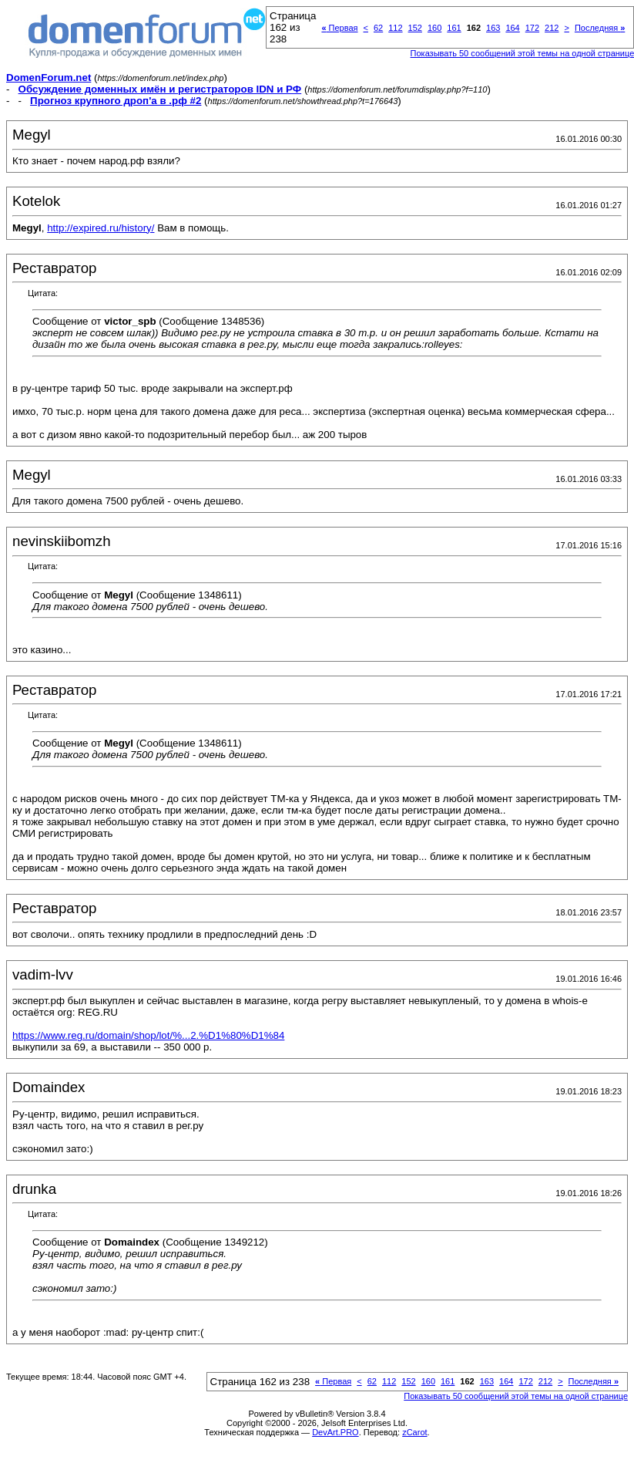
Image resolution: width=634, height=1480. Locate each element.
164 (512, 27)
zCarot (414, 1432)
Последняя (600, 27)
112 (395, 27)
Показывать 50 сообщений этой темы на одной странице (516, 1396)
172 (532, 27)
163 (493, 27)
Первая (339, 27)
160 (434, 27)
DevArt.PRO (335, 1432)
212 (552, 27)
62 (378, 27)
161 (454, 27)
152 (415, 27)
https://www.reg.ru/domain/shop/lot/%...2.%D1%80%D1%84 (148, 1035)
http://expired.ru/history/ (100, 228)
